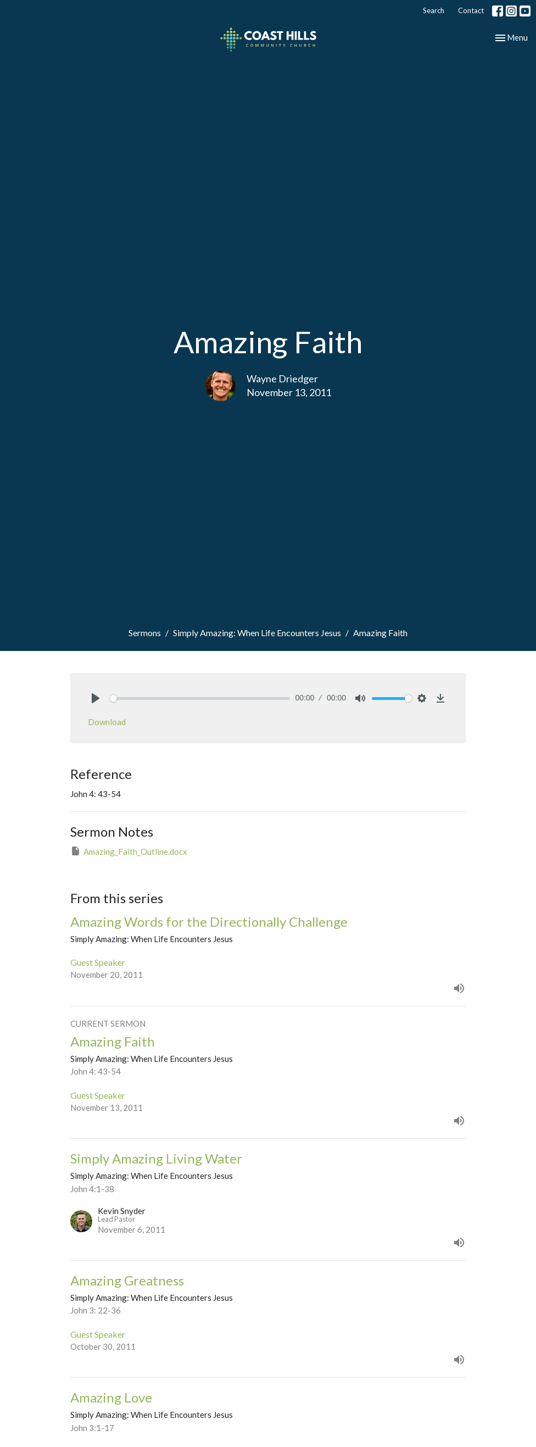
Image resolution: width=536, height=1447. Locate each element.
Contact (471, 10)
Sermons (145, 632)
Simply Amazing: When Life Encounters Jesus (257, 632)
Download (107, 722)
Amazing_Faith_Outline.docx (128, 850)
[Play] (95, 698)
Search (433, 10)
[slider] (200, 698)
